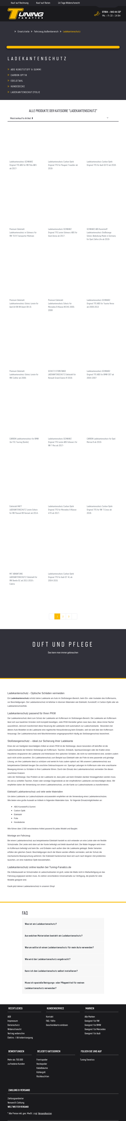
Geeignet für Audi (92, 1021)
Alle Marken (90, 1005)
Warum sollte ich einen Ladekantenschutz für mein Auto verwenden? (59, 935)
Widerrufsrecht (15, 1017)
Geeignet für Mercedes (95, 1017)
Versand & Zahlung (16, 1091)
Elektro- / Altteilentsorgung (20, 1026)
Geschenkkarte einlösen (57, 1013)
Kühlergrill (41, 1060)
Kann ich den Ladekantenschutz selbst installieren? (51, 959)
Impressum (13, 1009)
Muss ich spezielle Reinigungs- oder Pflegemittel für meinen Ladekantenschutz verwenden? (54, 974)
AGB (9, 1005)
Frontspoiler (42, 1048)
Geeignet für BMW (93, 1013)
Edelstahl (17, 74)
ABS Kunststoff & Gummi (26, 69)
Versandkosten (45, 1101)
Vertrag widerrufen (16, 1021)
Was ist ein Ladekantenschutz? (41, 912)
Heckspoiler (42, 1052)
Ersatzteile (24, 31)
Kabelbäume (42, 1056)
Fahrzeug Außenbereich (46, 31)
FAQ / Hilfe (50, 1009)
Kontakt (49, 1005)
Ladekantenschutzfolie (25, 80)
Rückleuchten (43, 1064)
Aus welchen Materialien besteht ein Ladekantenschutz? (54, 924)
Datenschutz (14, 1013)
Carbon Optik (74, 69)
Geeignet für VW (92, 1009)
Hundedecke (73, 74)
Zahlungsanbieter (16, 1086)
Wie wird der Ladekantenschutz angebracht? (47, 947)
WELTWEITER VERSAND (18, 1095)
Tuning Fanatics (87, 1048)
